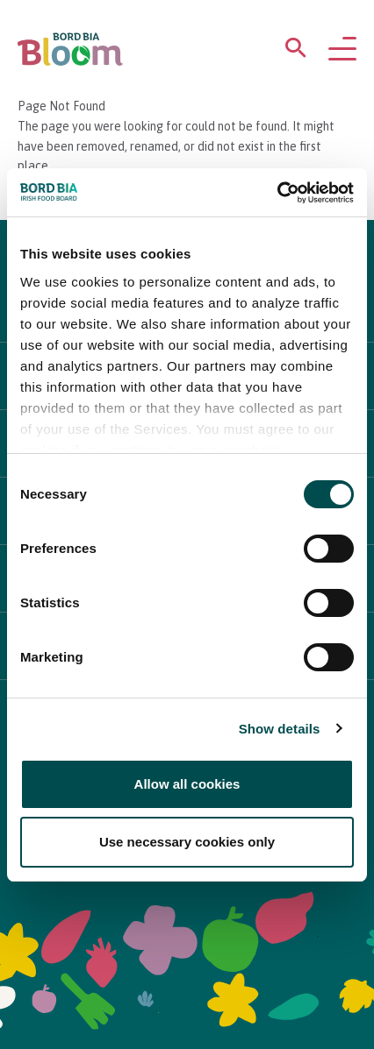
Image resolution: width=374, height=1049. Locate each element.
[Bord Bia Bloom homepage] (70, 49)
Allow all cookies (187, 783)
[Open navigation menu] (342, 50)
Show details (279, 728)
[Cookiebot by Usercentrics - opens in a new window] (277, 192)
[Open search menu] (295, 51)
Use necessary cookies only (187, 841)
